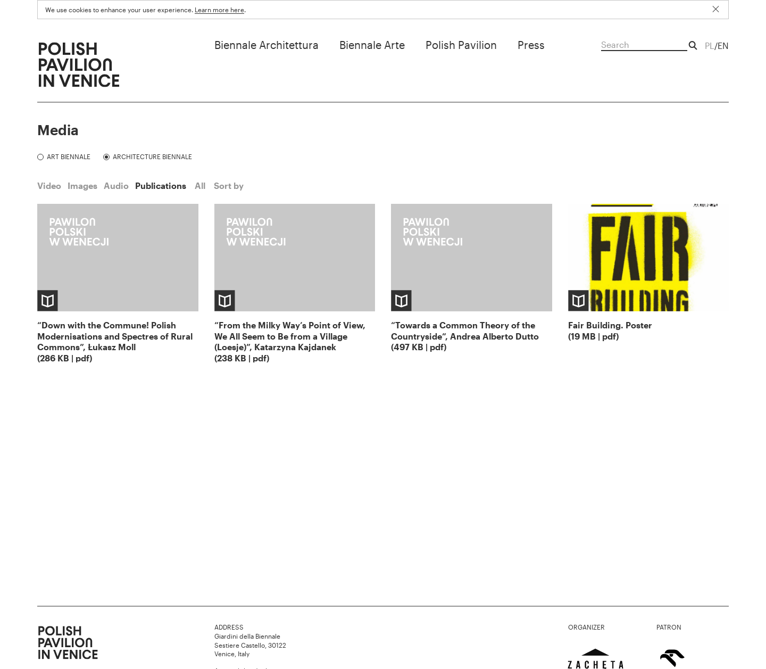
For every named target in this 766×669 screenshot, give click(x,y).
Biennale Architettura (266, 44)
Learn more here (219, 9)
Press (531, 44)
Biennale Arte (372, 44)
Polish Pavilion (461, 44)
